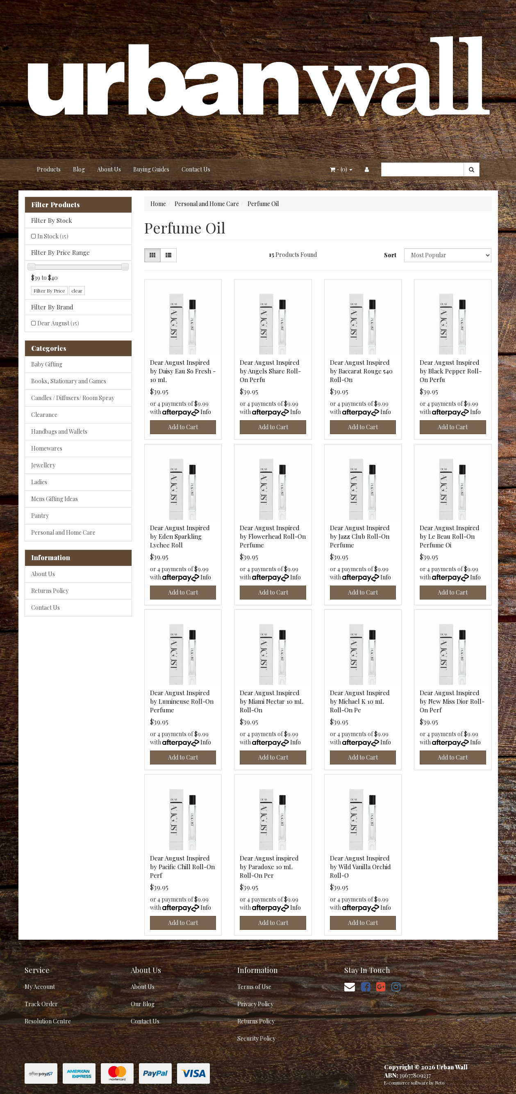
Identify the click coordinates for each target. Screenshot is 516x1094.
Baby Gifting (46, 364)
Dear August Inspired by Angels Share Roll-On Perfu (270, 371)
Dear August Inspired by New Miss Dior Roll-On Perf (452, 701)
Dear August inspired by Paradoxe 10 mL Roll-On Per (269, 866)
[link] (365, 986)
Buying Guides (151, 169)
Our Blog (143, 1004)
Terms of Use (254, 987)
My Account (40, 987)
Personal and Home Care (63, 532)
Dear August (58, 323)
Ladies (39, 482)
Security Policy (256, 1038)
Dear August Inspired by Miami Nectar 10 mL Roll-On (271, 701)
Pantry (40, 516)
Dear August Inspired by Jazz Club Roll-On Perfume (360, 536)
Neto (439, 1083)
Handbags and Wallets (59, 431)
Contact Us (196, 169)
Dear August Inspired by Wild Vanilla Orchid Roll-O (360, 866)
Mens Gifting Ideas (54, 499)
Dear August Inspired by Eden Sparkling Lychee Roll (180, 536)
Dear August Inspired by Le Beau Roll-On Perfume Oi (450, 536)
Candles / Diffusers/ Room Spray (72, 398)
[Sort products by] (448, 255)
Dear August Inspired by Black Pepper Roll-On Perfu (451, 371)
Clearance (44, 415)
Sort (390, 255)
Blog (79, 169)
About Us (109, 169)
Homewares (46, 448)
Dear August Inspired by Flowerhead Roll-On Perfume (273, 536)
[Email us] (349, 986)
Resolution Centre (48, 1021)
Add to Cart (183, 427)
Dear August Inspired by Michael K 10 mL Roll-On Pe (360, 701)
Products (49, 169)
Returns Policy (49, 591)
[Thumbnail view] (152, 255)
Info (205, 412)
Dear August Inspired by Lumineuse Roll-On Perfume (182, 701)
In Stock (52, 236)
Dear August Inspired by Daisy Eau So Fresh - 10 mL (183, 371)
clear (76, 290)
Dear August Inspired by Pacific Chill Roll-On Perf (182, 866)
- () (341, 169)
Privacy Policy (255, 1004)
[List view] (168, 255)
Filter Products (55, 204)
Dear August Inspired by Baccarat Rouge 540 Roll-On (361, 371)
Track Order (41, 1004)
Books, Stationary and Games (68, 381)
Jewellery (43, 465)
